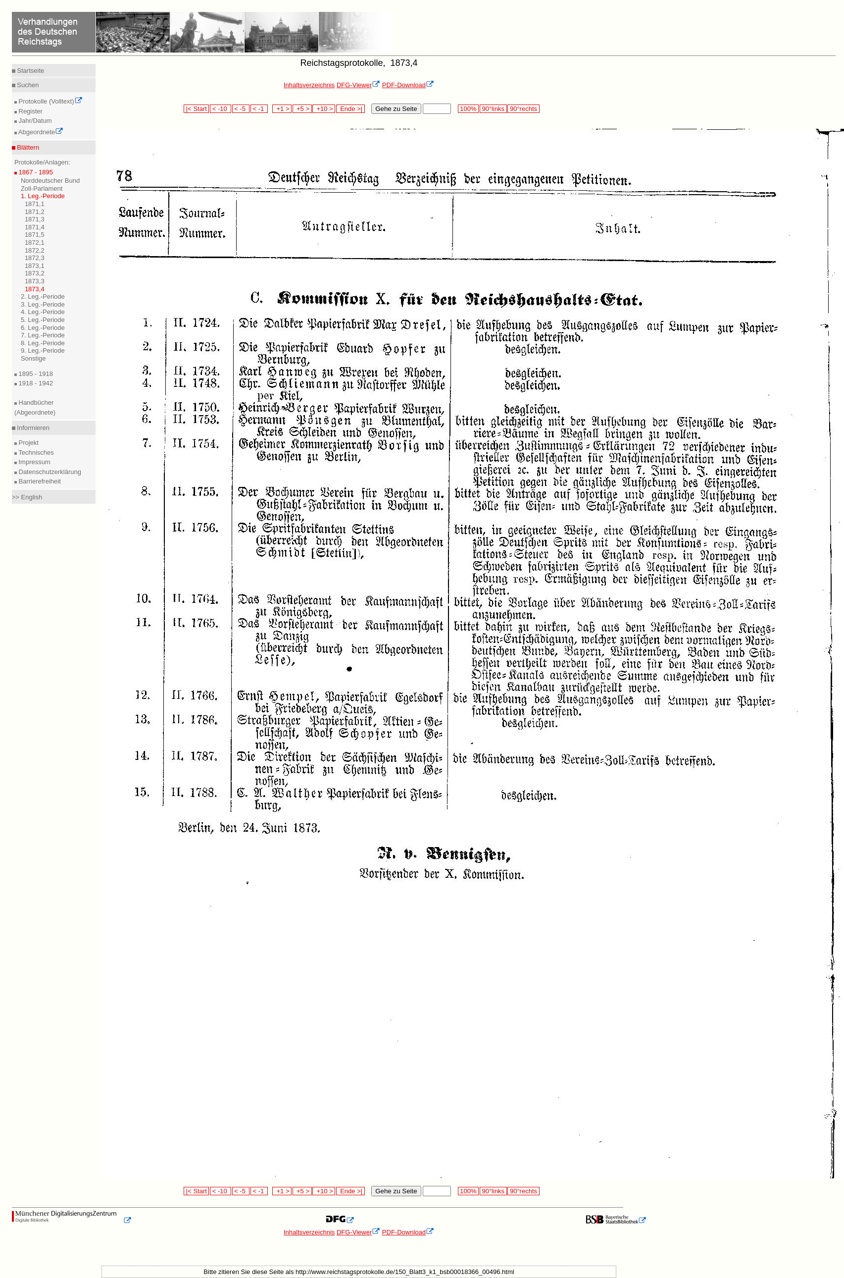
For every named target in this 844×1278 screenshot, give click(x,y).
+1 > (282, 108)
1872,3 (35, 258)
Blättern (27, 147)
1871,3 (35, 219)
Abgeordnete (40, 132)
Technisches (35, 452)
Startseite (30, 70)
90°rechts (523, 108)
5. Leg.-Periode (43, 319)
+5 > (302, 108)
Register (30, 111)
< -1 (259, 108)
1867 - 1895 (35, 172)
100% (468, 108)
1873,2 (35, 273)
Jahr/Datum (34, 120)
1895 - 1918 (35, 373)
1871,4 (35, 227)
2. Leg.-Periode (43, 296)
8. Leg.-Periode (43, 343)
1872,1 (35, 242)
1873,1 (35, 265)
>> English (27, 497)
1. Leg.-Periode (43, 196)
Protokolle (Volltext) (50, 101)
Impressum (33, 462)
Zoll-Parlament (42, 188)
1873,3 (35, 281)
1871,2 (35, 211)
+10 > (324, 108)
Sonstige (33, 358)
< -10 (220, 108)
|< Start (196, 108)
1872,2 (35, 250)
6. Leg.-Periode (43, 327)
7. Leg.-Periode (43, 335)
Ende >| (350, 108)
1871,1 (35, 204)
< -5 (241, 108)
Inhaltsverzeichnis (309, 85)
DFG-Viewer (358, 85)
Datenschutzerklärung (49, 472)
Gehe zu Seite (396, 108)
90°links (493, 108)
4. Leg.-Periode (43, 312)
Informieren (32, 427)
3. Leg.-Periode (43, 304)
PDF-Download (408, 85)
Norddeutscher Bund (50, 180)
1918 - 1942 (35, 383)
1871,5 (35, 234)
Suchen (27, 85)
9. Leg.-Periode (43, 350)
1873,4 (35, 289)
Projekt (28, 442)
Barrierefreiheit (39, 481)
